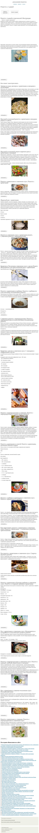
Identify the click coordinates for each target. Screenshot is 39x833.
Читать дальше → (3, 79)
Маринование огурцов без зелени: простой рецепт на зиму (14, 796)
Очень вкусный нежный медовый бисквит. (10, 770)
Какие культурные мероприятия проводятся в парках (12, 756)
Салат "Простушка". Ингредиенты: (9, 779)
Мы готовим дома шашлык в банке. (9, 782)
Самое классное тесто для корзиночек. (10, 769)
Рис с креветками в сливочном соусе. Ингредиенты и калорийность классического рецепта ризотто (18, 632)
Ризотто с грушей (14, 12)
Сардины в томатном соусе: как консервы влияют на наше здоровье (16, 772)
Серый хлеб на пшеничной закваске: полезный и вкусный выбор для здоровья (18, 790)
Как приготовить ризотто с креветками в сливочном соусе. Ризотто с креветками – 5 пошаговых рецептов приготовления (18, 529)
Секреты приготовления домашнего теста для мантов (12, 757)
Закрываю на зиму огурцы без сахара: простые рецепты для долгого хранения (18, 795)
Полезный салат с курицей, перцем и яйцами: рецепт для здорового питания (17, 751)
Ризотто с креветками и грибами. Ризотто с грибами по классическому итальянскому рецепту (19, 291)
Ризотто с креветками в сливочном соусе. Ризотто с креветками (17, 182)
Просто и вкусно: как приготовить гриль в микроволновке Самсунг (15, 783)
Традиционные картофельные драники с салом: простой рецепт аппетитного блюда (19, 777)
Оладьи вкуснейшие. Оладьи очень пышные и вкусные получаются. (15, 766)
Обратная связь (4, 831)
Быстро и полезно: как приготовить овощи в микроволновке (14, 785)
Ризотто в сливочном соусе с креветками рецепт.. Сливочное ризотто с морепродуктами (17, 235)
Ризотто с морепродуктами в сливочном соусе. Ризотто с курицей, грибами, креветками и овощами (19, 662)
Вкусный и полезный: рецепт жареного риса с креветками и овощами (16, 152)
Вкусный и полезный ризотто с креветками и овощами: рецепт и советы (19, 119)
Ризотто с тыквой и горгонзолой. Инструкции (16, 18)
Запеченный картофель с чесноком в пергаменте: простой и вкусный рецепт (17, 764)
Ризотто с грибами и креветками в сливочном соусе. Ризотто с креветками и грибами (18, 498)
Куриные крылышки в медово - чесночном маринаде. (12, 786)
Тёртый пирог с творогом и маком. (9, 778)
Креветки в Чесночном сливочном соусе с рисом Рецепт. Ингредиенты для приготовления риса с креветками (19, 266)
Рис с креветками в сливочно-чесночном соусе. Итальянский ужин (16, 691)
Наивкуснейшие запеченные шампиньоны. (10, 774)
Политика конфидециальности (5, 830)
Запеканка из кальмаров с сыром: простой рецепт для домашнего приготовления (18, 800)
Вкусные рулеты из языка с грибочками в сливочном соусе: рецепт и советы (17, 804)
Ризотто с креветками (5, 12)
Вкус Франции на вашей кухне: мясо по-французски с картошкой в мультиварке (18, 812)
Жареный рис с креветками (10, 200)
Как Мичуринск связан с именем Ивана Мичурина (12, 752)
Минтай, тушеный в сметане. (8, 792)
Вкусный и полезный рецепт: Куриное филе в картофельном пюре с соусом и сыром (19, 813)
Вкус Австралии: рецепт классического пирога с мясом (13, 799)
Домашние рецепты (19, 2)
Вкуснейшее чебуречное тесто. (8, 781)
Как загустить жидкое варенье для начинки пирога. (12, 747)
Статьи (23, 4)
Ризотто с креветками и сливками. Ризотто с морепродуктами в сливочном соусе (15, 720)
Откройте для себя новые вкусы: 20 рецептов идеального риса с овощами (17, 798)
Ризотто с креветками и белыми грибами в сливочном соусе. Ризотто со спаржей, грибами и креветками (18, 583)
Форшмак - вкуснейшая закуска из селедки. (11, 794)
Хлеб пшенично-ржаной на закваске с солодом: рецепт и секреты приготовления (18, 748)
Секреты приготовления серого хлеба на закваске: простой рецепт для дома (17, 791)
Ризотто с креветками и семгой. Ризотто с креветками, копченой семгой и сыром (18, 444)
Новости (19, 4)
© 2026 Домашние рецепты (5, 827)
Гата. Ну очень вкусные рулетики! (8, 820)
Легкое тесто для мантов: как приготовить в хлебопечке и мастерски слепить (17, 759)
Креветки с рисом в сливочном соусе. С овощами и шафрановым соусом (17, 351)
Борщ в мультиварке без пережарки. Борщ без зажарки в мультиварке (16, 803)
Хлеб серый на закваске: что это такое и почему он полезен (14, 787)
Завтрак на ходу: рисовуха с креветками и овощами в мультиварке (18, 86)
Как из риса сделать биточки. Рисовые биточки (10, 822)
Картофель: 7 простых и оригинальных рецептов (12, 768)
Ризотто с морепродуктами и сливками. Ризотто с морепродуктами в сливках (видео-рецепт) (17, 413)
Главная (15, 4)
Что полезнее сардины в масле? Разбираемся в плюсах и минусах (15, 773)
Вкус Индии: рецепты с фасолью (8, 811)
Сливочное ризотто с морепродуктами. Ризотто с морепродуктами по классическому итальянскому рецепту (17, 320)
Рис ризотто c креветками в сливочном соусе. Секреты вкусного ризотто (18, 554)
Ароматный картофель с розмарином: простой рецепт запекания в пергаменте (18, 765)
